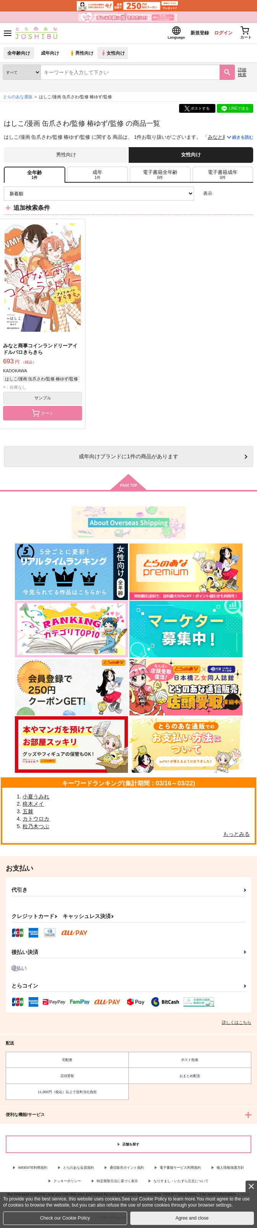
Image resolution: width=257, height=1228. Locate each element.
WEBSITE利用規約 (32, 1170)
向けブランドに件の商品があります (128, 459)
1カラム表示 (247, 196)
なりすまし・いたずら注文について (181, 1183)
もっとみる (236, 836)
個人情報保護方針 (230, 1170)
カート (42, 415)
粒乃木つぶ (36, 829)
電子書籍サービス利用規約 (180, 1170)
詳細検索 (242, 74)
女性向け (115, 55)
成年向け (50, 55)
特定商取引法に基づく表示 (117, 1183)
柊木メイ (33, 806)
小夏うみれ (36, 798)
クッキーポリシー (67, 1183)
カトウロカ (36, 821)
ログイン (219, 34)
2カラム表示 (234, 196)
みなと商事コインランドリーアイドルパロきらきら (40, 351)
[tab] (97, 177)
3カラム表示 (221, 196)
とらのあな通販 (17, 99)
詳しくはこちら (236, 1024)
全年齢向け (18, 55)
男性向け (82, 55)
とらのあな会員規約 (78, 1170)
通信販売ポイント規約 (127, 1170)
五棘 (28, 813)
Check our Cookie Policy (65, 1218)
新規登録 (193, 34)
